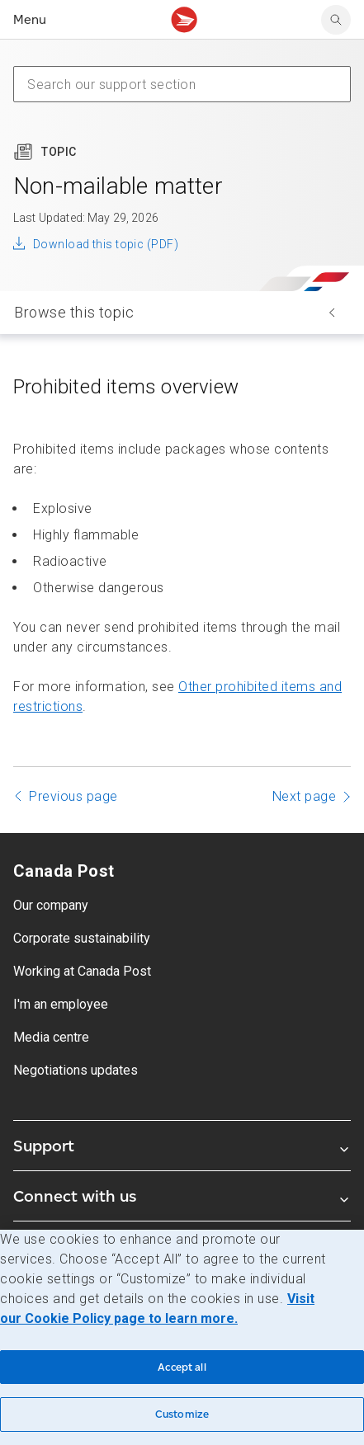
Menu (29, 19)
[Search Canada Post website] (336, 20)
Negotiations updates (75, 1070)
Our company (50, 905)
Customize (182, 1414)
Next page (304, 796)
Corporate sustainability (81, 938)
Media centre (51, 1037)
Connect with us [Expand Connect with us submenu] (182, 1196)
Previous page (73, 796)
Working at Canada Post (82, 971)
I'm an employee (60, 1004)
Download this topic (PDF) (105, 244)
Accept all (182, 1367)
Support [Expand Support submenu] (182, 1146)
